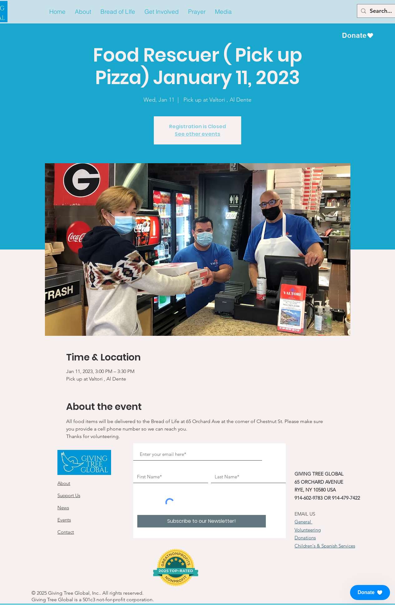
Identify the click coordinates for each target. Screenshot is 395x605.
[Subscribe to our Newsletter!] (201, 521)
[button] (83, 12)
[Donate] (358, 35)
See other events (197, 134)
